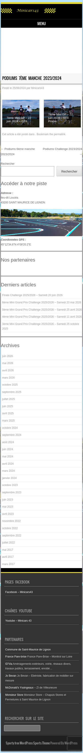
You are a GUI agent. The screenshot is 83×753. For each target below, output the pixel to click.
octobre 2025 (10, 384)
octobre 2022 (10, 528)
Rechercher (8, 163)
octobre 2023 (10, 485)
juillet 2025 (8, 399)
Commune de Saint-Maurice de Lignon (28, 649)
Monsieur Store (14, 694)
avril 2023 (8, 514)
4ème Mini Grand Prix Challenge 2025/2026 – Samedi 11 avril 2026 (42, 316)
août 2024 (8, 442)
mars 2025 (8, 420)
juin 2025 (7, 406)
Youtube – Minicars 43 (18, 620)
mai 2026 (7, 363)
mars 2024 (8, 470)
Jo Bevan (10, 675)
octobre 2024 (10, 427)
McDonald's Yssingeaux (19, 687)
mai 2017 (7, 549)
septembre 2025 (11, 392)
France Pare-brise (16, 656)
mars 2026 (8, 377)
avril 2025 (8, 413)
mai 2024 (7, 456)
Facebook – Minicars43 (19, 592)
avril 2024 (8, 463)
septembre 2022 (11, 535)
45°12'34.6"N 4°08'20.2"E (16, 244)
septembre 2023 (11, 492)
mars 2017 (8, 564)
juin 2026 (7, 356)
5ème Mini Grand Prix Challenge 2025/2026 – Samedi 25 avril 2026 (42, 309)
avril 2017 (8, 556)
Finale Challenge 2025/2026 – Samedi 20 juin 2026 (32, 295)
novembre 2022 (11, 521)
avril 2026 (8, 370)
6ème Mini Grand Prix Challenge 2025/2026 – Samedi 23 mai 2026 (41, 302)
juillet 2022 (8, 542)
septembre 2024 (11, 434)
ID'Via (8, 663)
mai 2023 (7, 506)
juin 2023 (7, 499)
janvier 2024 (9, 478)
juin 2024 (7, 449)
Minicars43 (37, 88)
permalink (59, 134)
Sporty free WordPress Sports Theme (28, 743)
